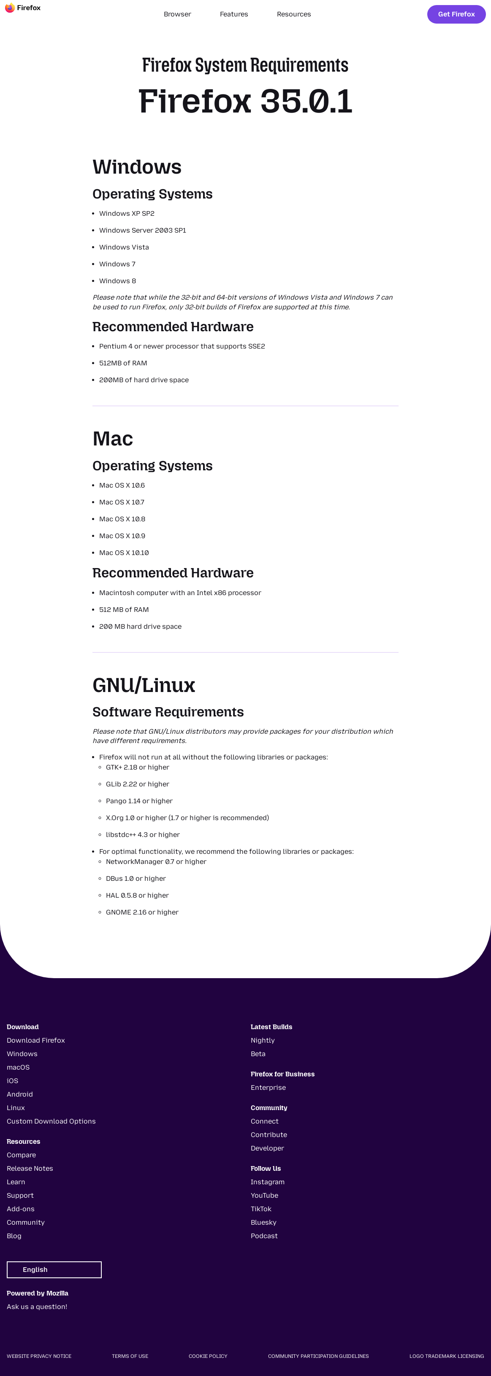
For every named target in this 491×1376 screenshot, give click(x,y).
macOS (18, 1067)
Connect (265, 1121)
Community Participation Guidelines (318, 1356)
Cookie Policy (208, 1356)
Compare (21, 1155)
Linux (16, 1108)
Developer (267, 1148)
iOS (12, 1081)
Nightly (263, 1040)
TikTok (261, 1209)
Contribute (269, 1135)
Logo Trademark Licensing (447, 1356)
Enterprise (268, 1088)
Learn (16, 1182)
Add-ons (21, 1209)
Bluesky (264, 1222)
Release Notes (30, 1168)
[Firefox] (30, 14)
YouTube (264, 1195)
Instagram (268, 1182)
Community (26, 1222)
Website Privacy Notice (39, 1356)
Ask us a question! (37, 1307)
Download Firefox (36, 1040)
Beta (258, 1054)
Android (20, 1094)
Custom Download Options (51, 1121)
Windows (22, 1054)
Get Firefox (456, 14)
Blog (14, 1236)
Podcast (264, 1236)
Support (20, 1195)
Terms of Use (130, 1356)
